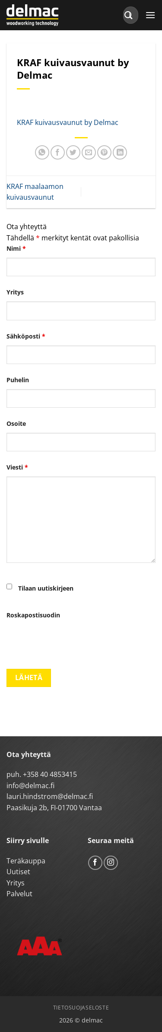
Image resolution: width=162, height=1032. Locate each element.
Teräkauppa (25, 861)
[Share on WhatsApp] (42, 152)
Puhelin (17, 380)
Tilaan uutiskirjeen (45, 588)
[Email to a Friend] (89, 152)
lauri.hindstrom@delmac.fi (49, 796)
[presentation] (72, 641)
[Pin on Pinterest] (104, 152)
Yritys (15, 292)
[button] (150, 15)
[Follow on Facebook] (95, 863)
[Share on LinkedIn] (120, 152)
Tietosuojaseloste (81, 1007)
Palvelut (19, 893)
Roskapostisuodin (33, 615)
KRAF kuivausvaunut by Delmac (67, 122)
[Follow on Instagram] (111, 863)
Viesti (17, 467)
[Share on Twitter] (73, 152)
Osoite (16, 423)
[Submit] (128, 14)
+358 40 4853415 (50, 774)
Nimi (16, 248)
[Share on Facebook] (58, 152)
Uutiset (18, 871)
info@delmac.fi (30, 785)
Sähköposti (25, 336)
